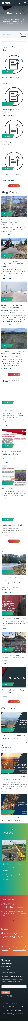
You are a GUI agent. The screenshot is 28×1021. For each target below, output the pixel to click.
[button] (21, 837)
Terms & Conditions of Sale (13, 1010)
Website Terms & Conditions (13, 1005)
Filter (23, 34)
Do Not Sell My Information (17, 1003)
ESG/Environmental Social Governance (13, 1007)
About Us (14, 1014)
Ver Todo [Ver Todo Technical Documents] (14, 185)
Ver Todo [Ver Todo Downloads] (14, 541)
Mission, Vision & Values (8, 1006)
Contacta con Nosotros (20, 948)
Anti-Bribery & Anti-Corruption (13, 1011)
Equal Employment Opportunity (13, 1009)
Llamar (6, 948)
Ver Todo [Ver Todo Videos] (14, 701)
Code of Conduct (20, 1006)
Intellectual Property (18, 1013)
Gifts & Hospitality (7, 1013)
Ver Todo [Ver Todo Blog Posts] (14, 374)
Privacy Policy (5, 1003)
